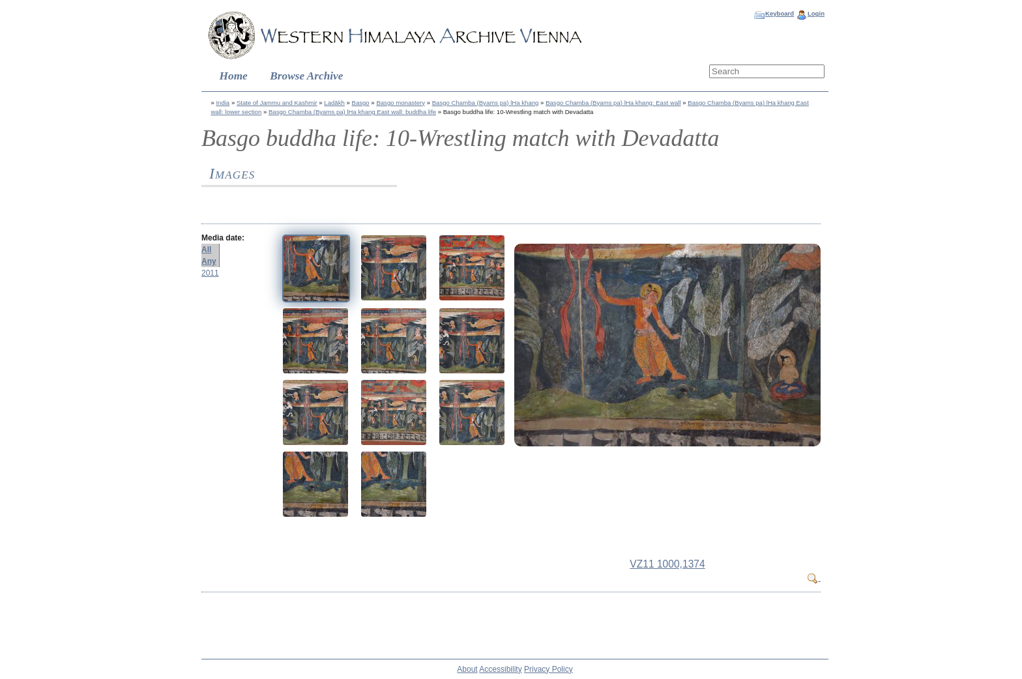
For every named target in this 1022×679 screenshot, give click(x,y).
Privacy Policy (548, 669)
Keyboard (779, 13)
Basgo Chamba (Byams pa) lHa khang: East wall (613, 102)
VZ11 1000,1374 (667, 564)
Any (208, 261)
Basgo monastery (400, 102)
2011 (210, 273)
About (467, 669)
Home (234, 76)
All (206, 249)
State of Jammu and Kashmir (277, 102)
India (222, 102)
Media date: (222, 237)
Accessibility (500, 669)
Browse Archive (306, 76)
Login (816, 13)
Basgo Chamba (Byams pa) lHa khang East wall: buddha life (352, 111)
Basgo (360, 102)
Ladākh (334, 102)
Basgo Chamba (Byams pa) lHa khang (485, 102)
